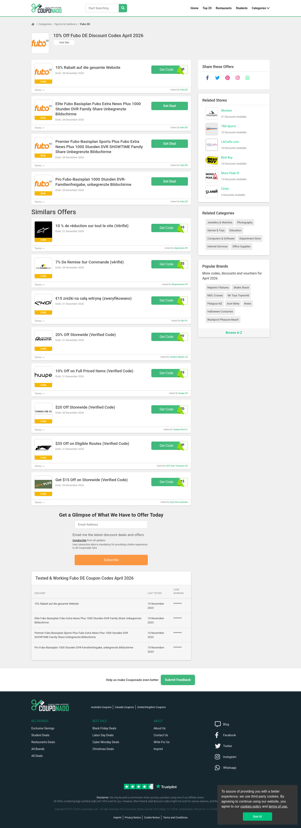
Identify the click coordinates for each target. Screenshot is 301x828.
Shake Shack (241, 287)
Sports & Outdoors (66, 24)
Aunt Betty (233, 303)
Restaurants (224, 8)
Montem (226, 110)
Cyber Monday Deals (106, 742)
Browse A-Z (234, 333)
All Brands (38, 749)
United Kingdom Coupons (151, 707)
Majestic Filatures (218, 287)
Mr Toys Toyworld (238, 295)
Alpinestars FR (181, 248)
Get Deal (169, 106)
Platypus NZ (214, 303)
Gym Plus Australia (179, 502)
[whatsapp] (247, 78)
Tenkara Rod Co (180, 429)
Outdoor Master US (178, 357)
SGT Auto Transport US (177, 466)
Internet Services (217, 246)
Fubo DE (85, 24)
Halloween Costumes (220, 311)
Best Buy (227, 157)
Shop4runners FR (180, 284)
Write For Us (162, 742)
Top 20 (207, 8)
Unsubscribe (80, 540)
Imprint (158, 749)
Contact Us (161, 735)
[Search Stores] (123, 8)
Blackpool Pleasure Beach (223, 319)
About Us (160, 728)
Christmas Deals (103, 749)
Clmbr (225, 188)
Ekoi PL (184, 321)
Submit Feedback (178, 680)
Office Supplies (241, 246)
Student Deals (40, 735)
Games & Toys (216, 230)
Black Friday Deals (104, 728)
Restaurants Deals (43, 742)
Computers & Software (221, 238)
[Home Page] (34, 24)
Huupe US (183, 393)
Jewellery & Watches (219, 222)
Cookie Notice (152, 817)
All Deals (37, 756)
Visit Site (64, 42)
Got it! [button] (257, 816)
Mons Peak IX (230, 173)
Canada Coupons (124, 707)
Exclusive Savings (42, 728)
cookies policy (250, 806)
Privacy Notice (133, 817)
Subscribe (111, 560)
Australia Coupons (101, 707)
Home (194, 8)
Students (241, 8)
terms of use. (278, 806)
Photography (244, 222)
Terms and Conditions (175, 817)
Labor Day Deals (103, 735)
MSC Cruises (215, 295)
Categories (259, 8)
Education (236, 230)
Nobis (247, 303)
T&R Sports (228, 126)
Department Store (250, 238)
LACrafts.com (230, 141)
